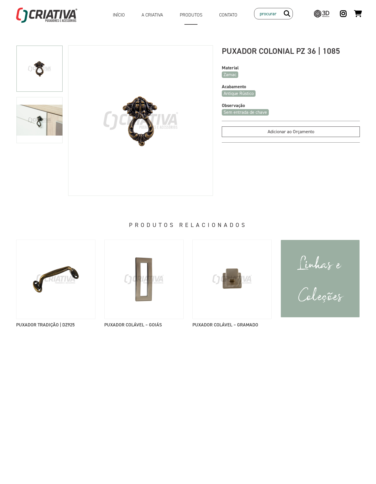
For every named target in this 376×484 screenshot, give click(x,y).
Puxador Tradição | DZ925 (45, 325)
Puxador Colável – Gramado (225, 325)
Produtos (191, 15)
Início (119, 15)
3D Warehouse (320, 11)
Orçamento (357, 11)
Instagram (343, 11)
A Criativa (152, 15)
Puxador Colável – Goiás (133, 325)
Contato (228, 15)
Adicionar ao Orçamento (291, 131)
